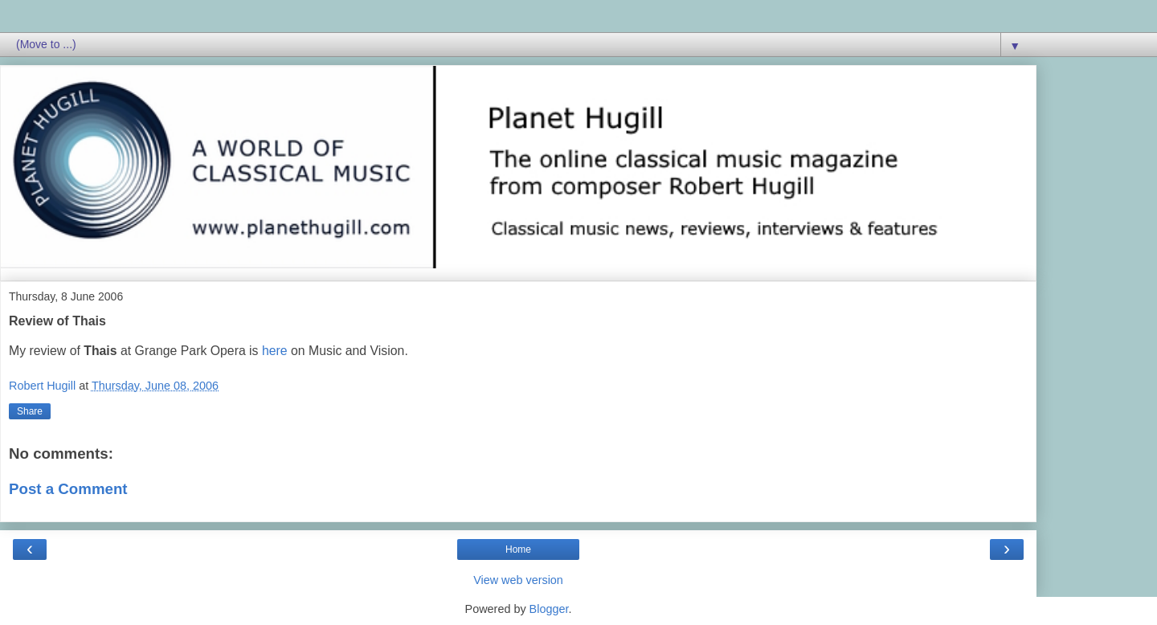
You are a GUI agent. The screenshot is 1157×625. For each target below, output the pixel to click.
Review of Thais (57, 321)
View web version (518, 580)
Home (518, 549)
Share (30, 411)
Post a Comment (68, 488)
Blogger (549, 609)
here (275, 350)
